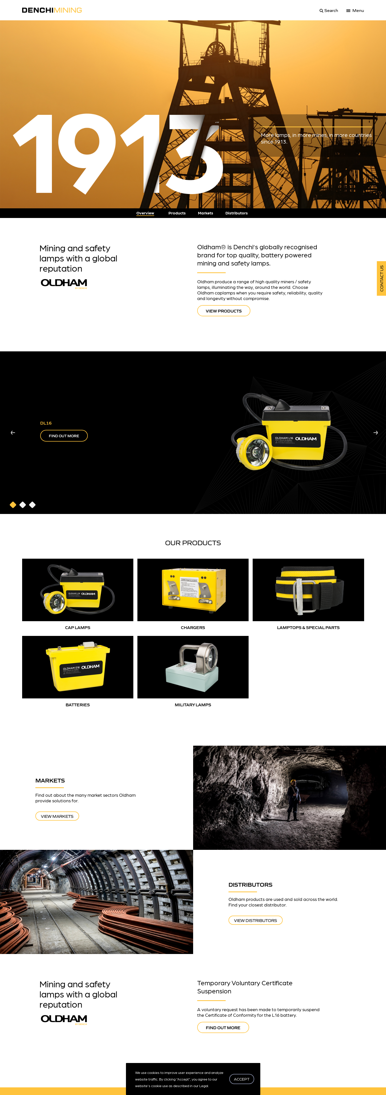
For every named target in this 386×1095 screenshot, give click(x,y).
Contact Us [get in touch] (381, 278)
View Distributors (255, 920)
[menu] (355, 10)
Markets (205, 212)
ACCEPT (242, 1078)
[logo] (55, 10)
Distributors (236, 212)
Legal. (204, 1086)
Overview (145, 212)
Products (177, 212)
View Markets (57, 816)
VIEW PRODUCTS (224, 311)
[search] (328, 10)
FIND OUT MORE (64, 435)
